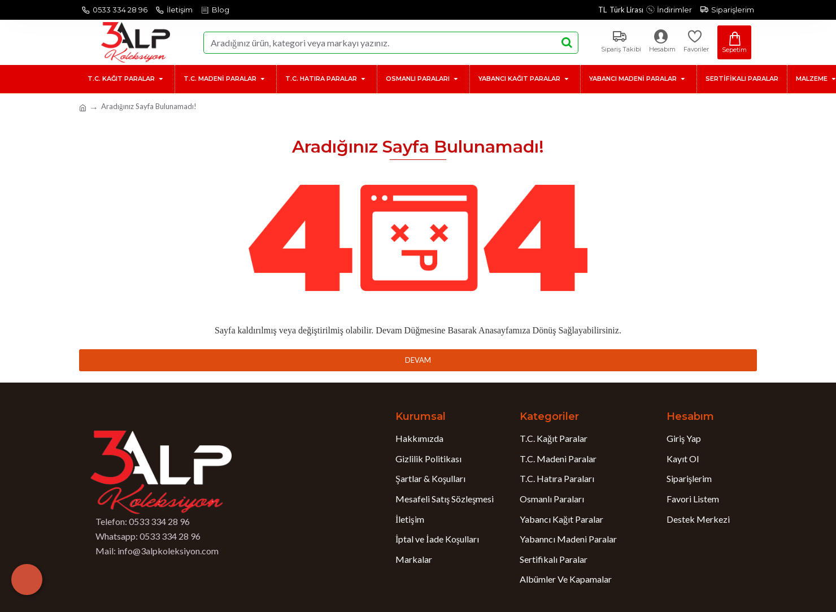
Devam (418, 359)
